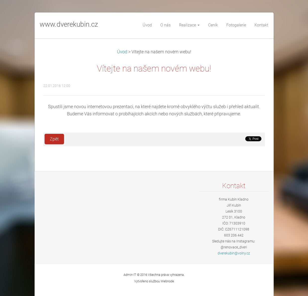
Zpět (54, 139)
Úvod (122, 51)
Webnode (167, 281)
